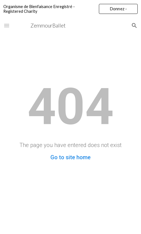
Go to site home (70, 157)
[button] (6, 25)
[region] (70, 9)
